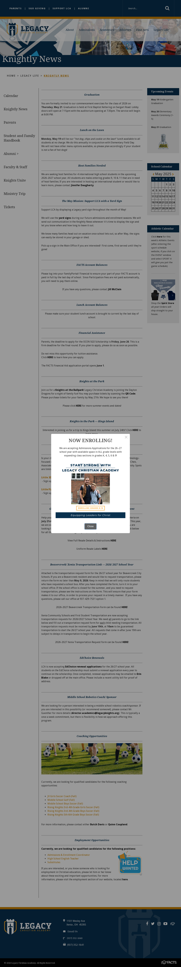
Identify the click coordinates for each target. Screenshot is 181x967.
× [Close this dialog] (126, 437)
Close (90, 526)
